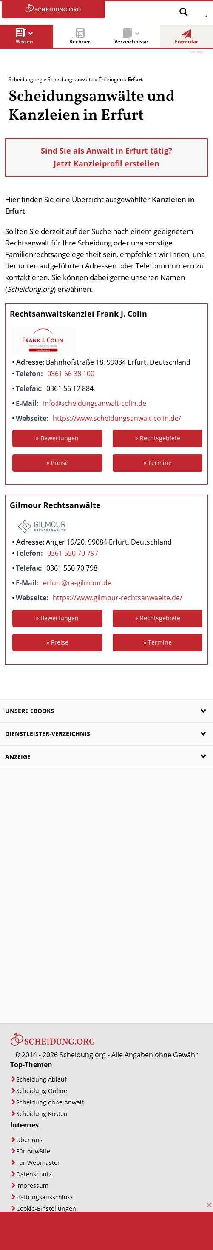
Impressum (32, 1186)
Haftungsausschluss (45, 1197)
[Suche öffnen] (183, 8)
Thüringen (111, 79)
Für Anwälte (33, 1151)
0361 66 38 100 (70, 373)
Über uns (29, 1140)
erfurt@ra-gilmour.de (77, 583)
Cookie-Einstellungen (46, 1208)
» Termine (157, 463)
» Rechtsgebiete (157, 438)
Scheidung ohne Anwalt (50, 1102)
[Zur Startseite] (53, 9)
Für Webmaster (38, 1163)
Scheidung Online (41, 1091)
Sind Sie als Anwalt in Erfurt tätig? (106, 157)
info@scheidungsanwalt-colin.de (94, 403)
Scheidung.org (26, 79)
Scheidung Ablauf (41, 1079)
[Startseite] (52, 1044)
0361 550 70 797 (72, 553)
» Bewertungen (57, 438)
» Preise (57, 463)
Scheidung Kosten (42, 1114)
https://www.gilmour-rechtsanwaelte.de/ (117, 597)
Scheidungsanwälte (71, 79)
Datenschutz (34, 1174)
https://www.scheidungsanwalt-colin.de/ (117, 418)
